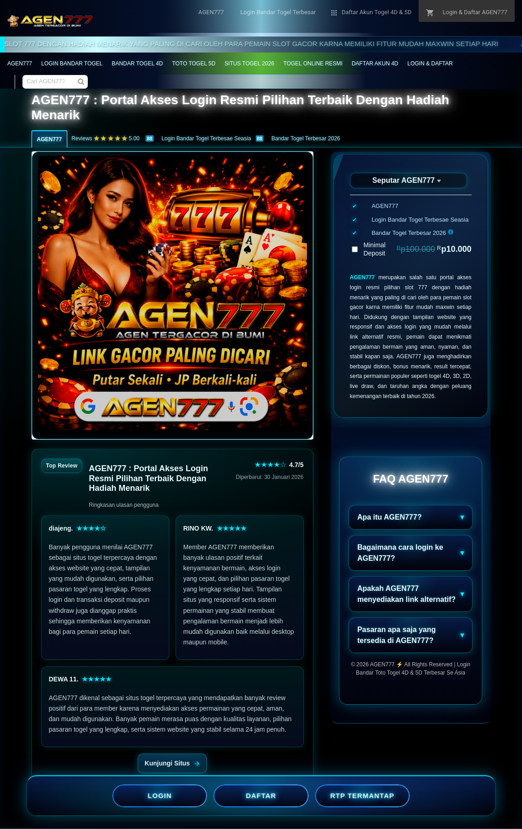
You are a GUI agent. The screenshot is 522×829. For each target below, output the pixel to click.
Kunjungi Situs (172, 763)
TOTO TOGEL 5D (193, 63)
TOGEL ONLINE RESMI (312, 63)
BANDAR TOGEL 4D (137, 63)
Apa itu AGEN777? (389, 517)
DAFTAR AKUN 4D (375, 63)
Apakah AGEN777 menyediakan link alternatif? (406, 594)
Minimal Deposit (418, 249)
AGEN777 (19, 63)
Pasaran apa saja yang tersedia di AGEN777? (396, 635)
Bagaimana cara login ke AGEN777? (400, 552)
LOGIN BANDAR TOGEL (71, 63)
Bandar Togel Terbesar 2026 (305, 138)
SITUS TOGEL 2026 (249, 63)
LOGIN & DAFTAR (430, 63)
